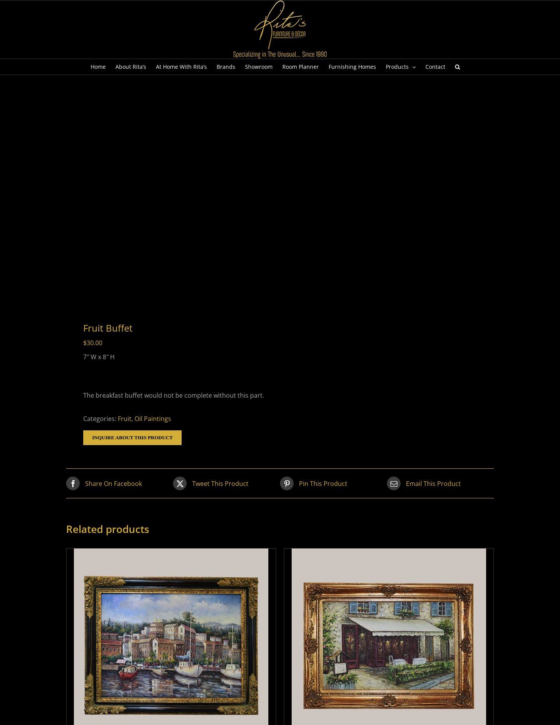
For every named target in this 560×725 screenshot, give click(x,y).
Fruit (124, 418)
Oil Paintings (153, 418)
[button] (457, 67)
